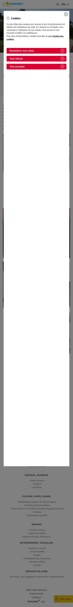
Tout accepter (17, 66)
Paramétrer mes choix (22, 51)
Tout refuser (16, 58)
